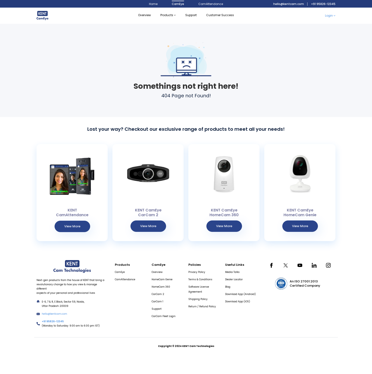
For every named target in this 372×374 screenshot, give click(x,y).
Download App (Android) (240, 294)
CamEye (178, 4)
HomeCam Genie (162, 279)
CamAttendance (210, 4)
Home (153, 4)
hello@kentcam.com (288, 4)
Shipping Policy (198, 299)
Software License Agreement (198, 289)
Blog (227, 287)
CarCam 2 (158, 294)
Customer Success (220, 15)
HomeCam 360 (161, 287)
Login (330, 15)
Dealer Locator (234, 279)
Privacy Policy (196, 272)
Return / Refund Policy (202, 306)
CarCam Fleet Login (164, 316)
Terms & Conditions (200, 279)
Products (168, 15)
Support (157, 309)
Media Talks (232, 272)
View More (72, 226)
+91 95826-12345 (323, 4)
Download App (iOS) (237, 301)
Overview (144, 15)
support (191, 15)
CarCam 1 (157, 301)
